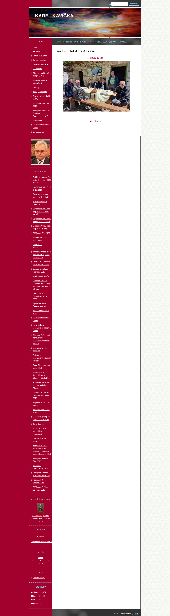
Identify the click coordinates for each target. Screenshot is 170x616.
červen (40, 558)
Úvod (59, 42)
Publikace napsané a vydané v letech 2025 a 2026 (42, 180)
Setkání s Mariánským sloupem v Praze (42, 358)
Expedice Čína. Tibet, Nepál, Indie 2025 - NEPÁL (42, 212)
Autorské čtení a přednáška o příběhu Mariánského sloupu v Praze (41, 284)
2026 (40, 563)
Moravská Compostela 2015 (40, 467)
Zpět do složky (96, 121)
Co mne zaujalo (39, 60)
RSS (137, 614)
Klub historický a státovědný (40, 81)
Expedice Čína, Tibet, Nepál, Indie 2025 (42, 227)
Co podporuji (38, 132)
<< (32, 560)
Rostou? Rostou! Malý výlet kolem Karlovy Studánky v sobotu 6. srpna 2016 (42, 449)
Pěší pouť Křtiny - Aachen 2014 (40, 481)
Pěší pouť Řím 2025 (41, 233)
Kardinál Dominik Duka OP (40, 203)
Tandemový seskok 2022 (41, 312)
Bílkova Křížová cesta (39, 439)
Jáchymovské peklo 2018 (41, 411)
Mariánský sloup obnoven (40, 349)
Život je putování (40, 92)
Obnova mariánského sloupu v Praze (42, 74)
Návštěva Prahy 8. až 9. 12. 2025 (42, 188)
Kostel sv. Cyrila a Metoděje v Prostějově (40, 431)
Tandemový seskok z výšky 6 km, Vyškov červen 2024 (42, 255)
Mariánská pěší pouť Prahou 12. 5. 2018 (41, 418)
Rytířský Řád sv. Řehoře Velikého (40, 304)
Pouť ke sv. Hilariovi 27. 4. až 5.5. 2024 (90, 42)
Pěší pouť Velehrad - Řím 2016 (41, 459)
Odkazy (36, 87)
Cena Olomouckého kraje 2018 (41, 366)
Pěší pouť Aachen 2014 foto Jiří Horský (41, 474)
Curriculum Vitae (40, 56)
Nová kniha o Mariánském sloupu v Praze (42, 328)
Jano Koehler (38, 424)
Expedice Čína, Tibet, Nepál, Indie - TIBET (42, 220)
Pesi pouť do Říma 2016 (41, 104)
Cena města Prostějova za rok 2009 (40, 296)
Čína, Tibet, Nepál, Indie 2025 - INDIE (41, 195)
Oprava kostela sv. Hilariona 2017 (41, 270)
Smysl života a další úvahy (41, 97)
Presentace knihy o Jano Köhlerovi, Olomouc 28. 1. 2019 (42, 375)
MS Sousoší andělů (41, 276)
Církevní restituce (40, 64)
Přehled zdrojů (39, 578)
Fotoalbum (67, 42)
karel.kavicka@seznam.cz (40, 542)
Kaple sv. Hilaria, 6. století (41, 403)
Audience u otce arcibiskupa (40, 238)
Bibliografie (37, 120)
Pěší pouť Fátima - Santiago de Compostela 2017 (41, 113)
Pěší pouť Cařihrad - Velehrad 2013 (41, 488)
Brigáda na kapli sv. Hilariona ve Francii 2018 (41, 395)
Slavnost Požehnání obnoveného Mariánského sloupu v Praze (41, 339)
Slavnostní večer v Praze (40, 126)
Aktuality (36, 51)
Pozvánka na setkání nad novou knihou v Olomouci (42, 385)
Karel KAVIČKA (54, 15)
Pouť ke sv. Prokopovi (37, 246)
